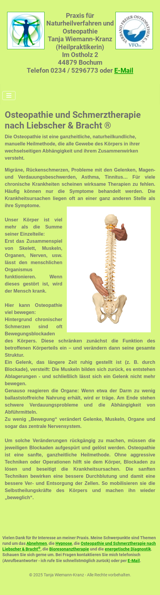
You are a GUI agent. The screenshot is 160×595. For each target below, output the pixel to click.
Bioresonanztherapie (69, 549)
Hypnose (64, 543)
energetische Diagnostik (128, 549)
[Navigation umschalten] (8, 95)
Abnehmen (36, 543)
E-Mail (123, 70)
